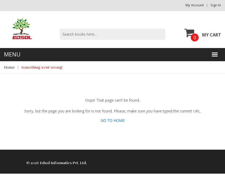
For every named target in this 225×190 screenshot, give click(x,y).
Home (9, 67)
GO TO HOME (113, 120)
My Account (194, 5)
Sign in (216, 5)
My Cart (202, 32)
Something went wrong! (42, 67)
